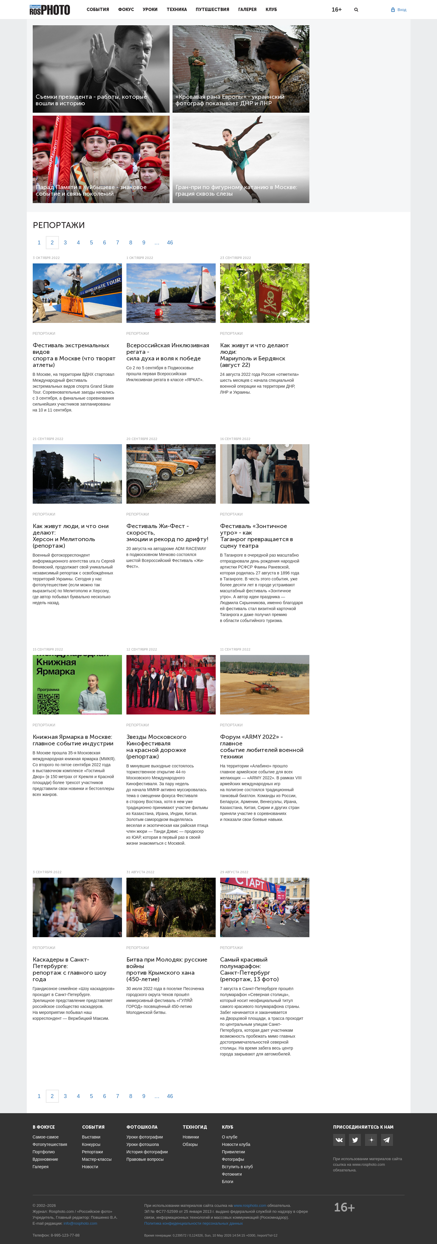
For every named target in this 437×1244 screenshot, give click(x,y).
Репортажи (44, 334)
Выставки (91, 1137)
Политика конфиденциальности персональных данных (193, 1223)
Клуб (271, 9)
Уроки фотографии (144, 1137)
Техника (177, 9)
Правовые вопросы (145, 1159)
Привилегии (233, 1151)
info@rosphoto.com (80, 1223)
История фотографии (147, 1151)
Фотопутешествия (50, 1144)
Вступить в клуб (237, 1166)
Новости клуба (236, 1144)
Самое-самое (46, 1137)
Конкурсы (91, 1144)
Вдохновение (45, 1159)
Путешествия (212, 9)
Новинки (191, 1137)
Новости (90, 1166)
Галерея (247, 9)
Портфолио (44, 1151)
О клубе (229, 1137)
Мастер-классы (97, 1159)
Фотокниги (232, 1174)
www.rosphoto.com (368, 1164)
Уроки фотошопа (142, 1144)
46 (170, 243)
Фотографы (233, 1159)
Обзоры (190, 1144)
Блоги (227, 1181)
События (98, 9)
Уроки (150, 9)
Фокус (126, 9)
